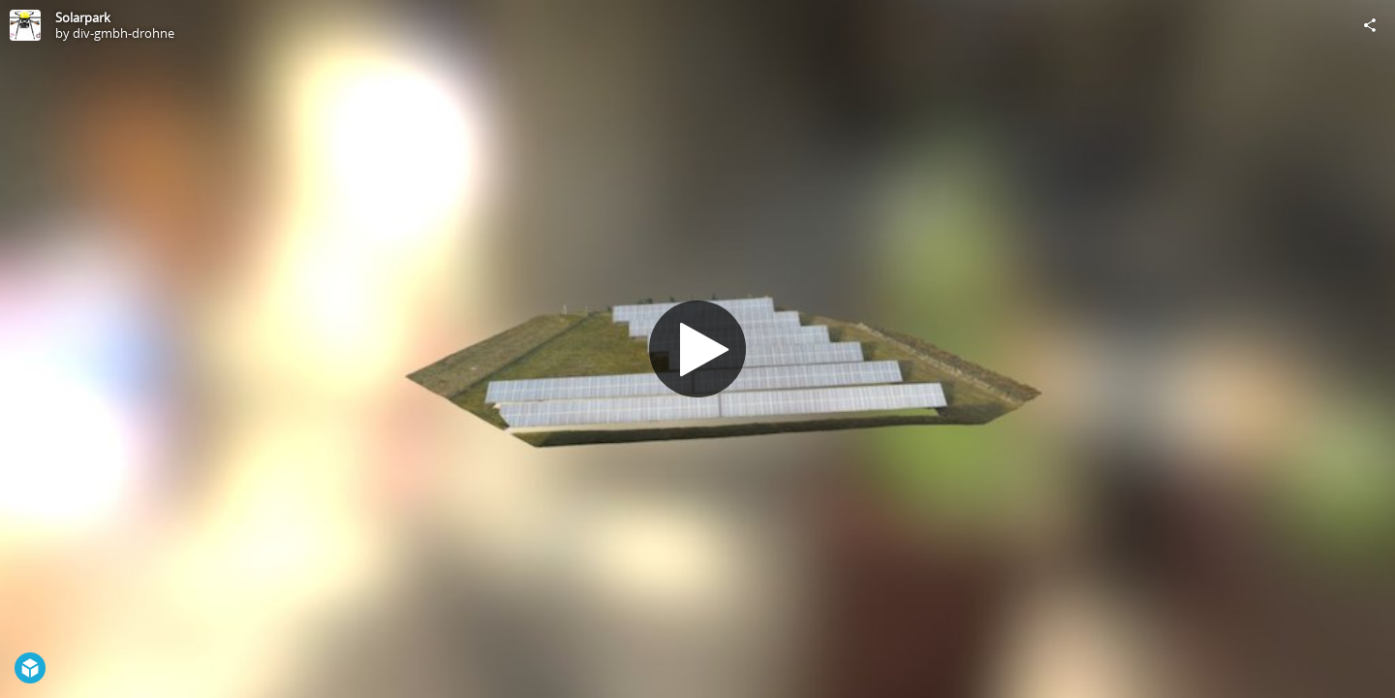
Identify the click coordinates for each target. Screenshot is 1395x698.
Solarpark (82, 17)
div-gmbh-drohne (123, 33)
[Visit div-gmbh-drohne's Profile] (25, 25)
